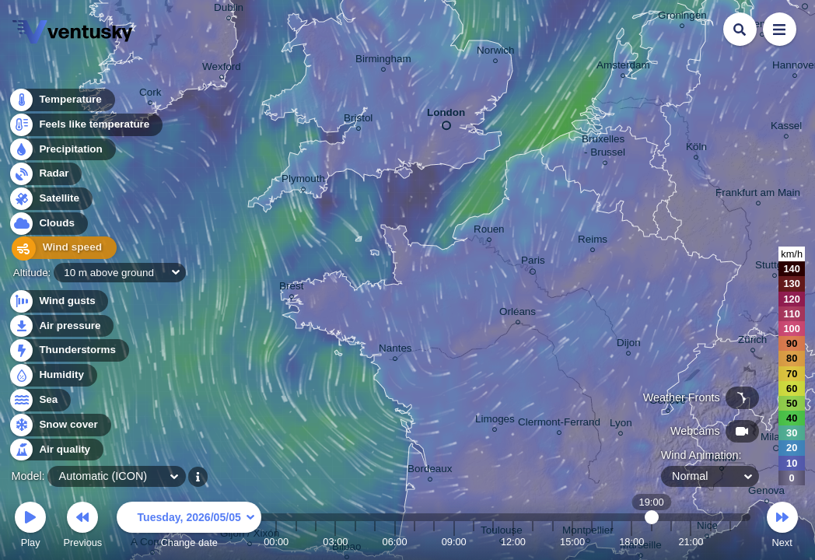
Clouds (48, 224)
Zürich (752, 342)
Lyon (621, 425)
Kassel (786, 128)
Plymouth (303, 181)
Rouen (489, 231)
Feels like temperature (85, 125)
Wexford (221, 69)
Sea (39, 400)
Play (30, 527)
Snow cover (59, 425)
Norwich (496, 52)
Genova (766, 493)
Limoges (495, 421)
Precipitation (62, 150)
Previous (82, 527)
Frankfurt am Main (757, 195)
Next (782, 527)
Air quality (55, 450)
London (446, 116)
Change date (189, 527)
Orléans (517, 314)
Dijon (629, 345)
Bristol (358, 120)
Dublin (228, 10)
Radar (45, 174)
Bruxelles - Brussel (605, 148)
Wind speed (59, 249)
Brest (291, 288)
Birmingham (383, 61)
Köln (696, 149)
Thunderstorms (68, 350)
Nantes (395, 350)
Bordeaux (430, 471)
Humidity (52, 375)
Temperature (61, 100)
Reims (592, 241)
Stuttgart (775, 267)
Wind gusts (58, 301)
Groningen (682, 17)
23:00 (730, 542)
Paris (533, 262)
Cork (150, 94)
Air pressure (61, 326)
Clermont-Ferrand (559, 424)
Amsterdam (623, 67)
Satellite (50, 199)
